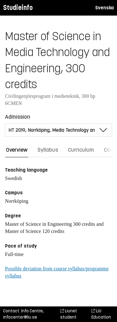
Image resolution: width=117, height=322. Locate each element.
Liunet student (68, 314)
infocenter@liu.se (20, 317)
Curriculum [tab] (81, 149)
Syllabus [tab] (47, 149)
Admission (17, 116)
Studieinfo (18, 7)
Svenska (104, 8)
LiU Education (101, 314)
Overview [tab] (16, 149)
